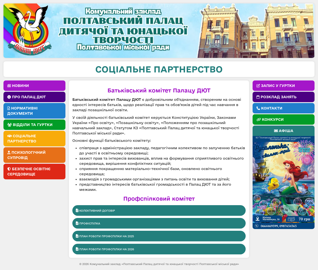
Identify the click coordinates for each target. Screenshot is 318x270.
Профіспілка (88, 223)
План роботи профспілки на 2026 (105, 249)
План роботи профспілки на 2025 (105, 236)
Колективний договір (95, 210)
